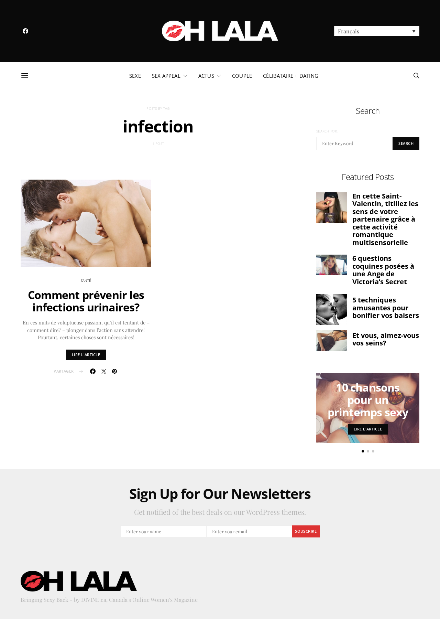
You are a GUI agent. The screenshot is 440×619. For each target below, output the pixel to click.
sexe (135, 75)
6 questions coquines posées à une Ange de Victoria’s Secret (383, 270)
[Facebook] (25, 31)
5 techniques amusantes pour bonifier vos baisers (385, 307)
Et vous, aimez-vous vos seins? (385, 339)
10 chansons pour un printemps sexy (368, 399)
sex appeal (166, 75)
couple (242, 75)
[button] (362, 451)
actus (206, 75)
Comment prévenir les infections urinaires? (86, 300)
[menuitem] (376, 31)
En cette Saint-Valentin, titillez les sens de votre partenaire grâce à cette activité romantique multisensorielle (385, 219)
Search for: (327, 131)
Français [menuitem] (348, 31)
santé (86, 280)
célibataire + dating (290, 75)
